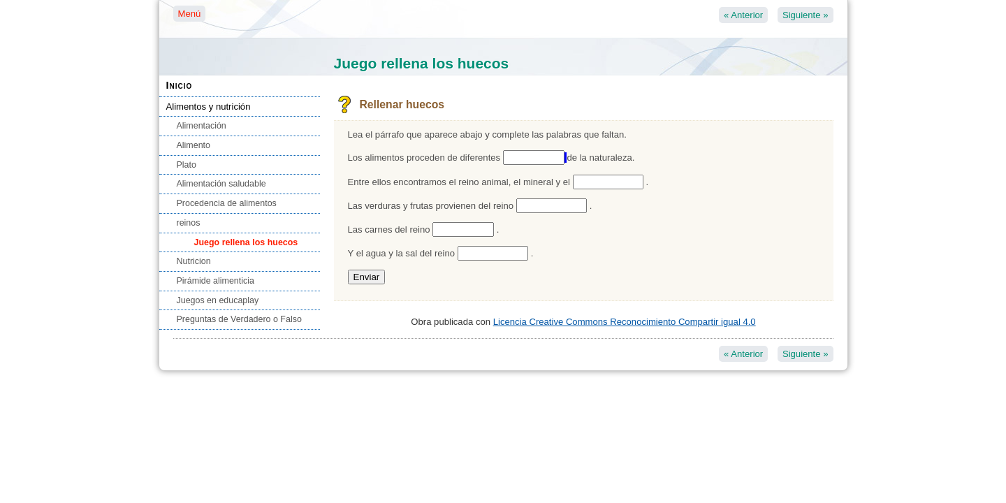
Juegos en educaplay (218, 300)
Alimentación (201, 126)
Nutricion (194, 261)
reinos (189, 223)
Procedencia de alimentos (227, 203)
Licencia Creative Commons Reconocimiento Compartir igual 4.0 (624, 321)
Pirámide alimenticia (215, 281)
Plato (186, 165)
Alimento (193, 145)
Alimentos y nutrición (208, 106)
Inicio (179, 85)
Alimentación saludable (221, 184)
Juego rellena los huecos (246, 242)
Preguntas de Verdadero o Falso (239, 319)
